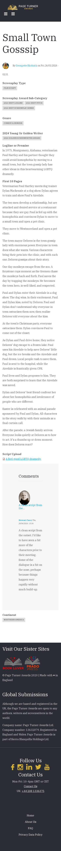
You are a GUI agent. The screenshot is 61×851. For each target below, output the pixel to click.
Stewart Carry (25, 520)
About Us (30, 821)
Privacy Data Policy (30, 834)
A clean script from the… (30, 506)
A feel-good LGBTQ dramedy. (23, 459)
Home (30, 815)
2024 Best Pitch (34, 103)
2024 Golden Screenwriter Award (22, 138)
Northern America (14, 620)
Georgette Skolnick (26, 65)
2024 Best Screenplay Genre (19, 108)
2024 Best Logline (13, 103)
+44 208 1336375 (33, 791)
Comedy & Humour (13, 123)
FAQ (30, 828)
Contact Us (30, 786)
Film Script (10, 88)
